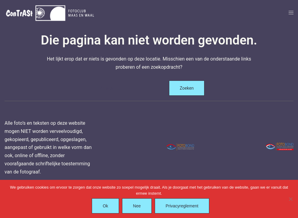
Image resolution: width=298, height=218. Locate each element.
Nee (137, 205)
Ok (105, 205)
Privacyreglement (182, 205)
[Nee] (290, 199)
